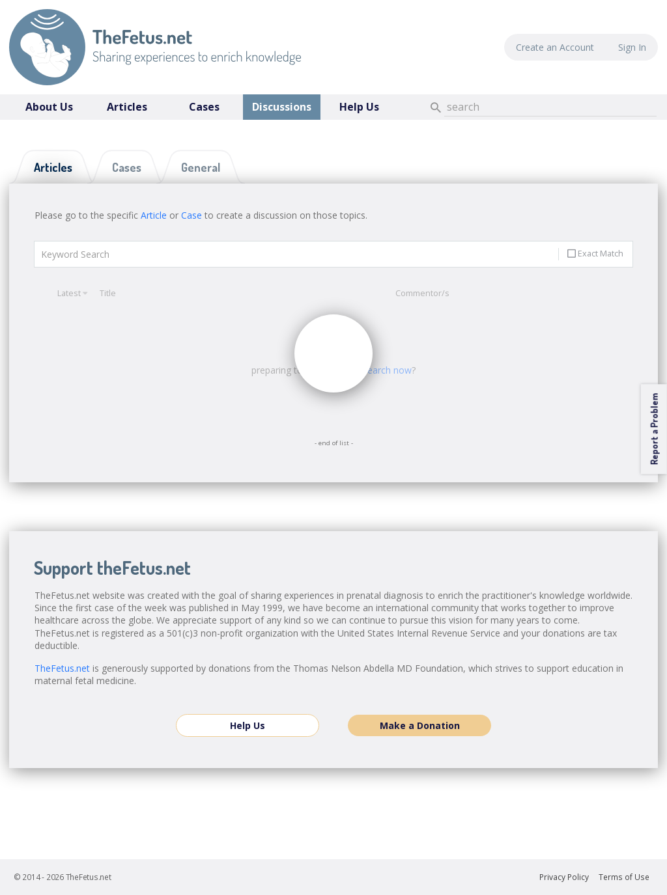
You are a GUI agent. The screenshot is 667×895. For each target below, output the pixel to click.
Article (154, 215)
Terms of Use (624, 877)
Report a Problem (653, 429)
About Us (49, 107)
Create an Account (555, 47)
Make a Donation (420, 725)
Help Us (359, 107)
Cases (204, 107)
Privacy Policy (564, 877)
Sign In (632, 47)
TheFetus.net (155, 47)
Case (191, 215)
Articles (127, 107)
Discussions (281, 107)
